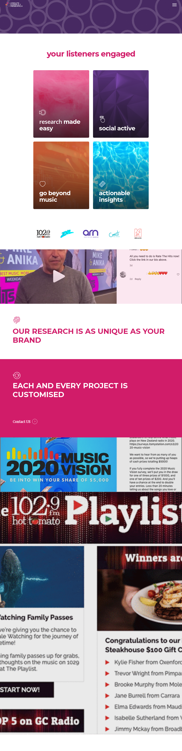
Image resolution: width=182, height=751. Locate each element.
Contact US (21, 421)
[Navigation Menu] (174, 5)
